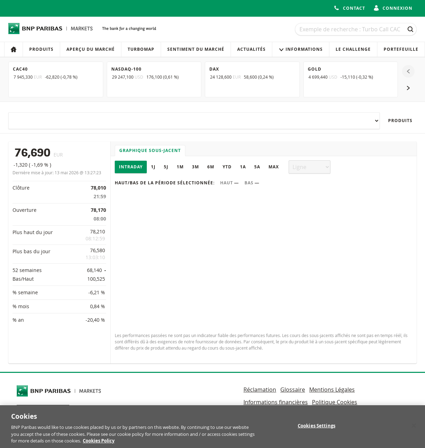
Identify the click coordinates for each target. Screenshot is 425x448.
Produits (41, 49)
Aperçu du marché (90, 49)
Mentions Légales (332, 389)
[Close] (414, 428)
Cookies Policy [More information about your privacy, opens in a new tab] (98, 443)
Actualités (251, 49)
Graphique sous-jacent (150, 150)
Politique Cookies (334, 402)
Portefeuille (401, 49)
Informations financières (275, 402)
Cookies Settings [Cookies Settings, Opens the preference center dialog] (316, 428)
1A (243, 167)
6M (210, 167)
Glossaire (292, 389)
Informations (301, 49)
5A (257, 167)
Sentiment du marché (195, 49)
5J (166, 167)
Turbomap (141, 49)
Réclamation (259, 389)
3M (195, 167)
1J (153, 167)
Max (273, 167)
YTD (227, 167)
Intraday (131, 167)
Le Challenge (353, 49)
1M (180, 167)
